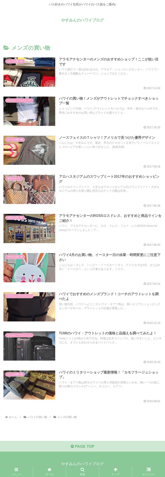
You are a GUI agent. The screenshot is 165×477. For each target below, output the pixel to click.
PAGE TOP (82, 447)
